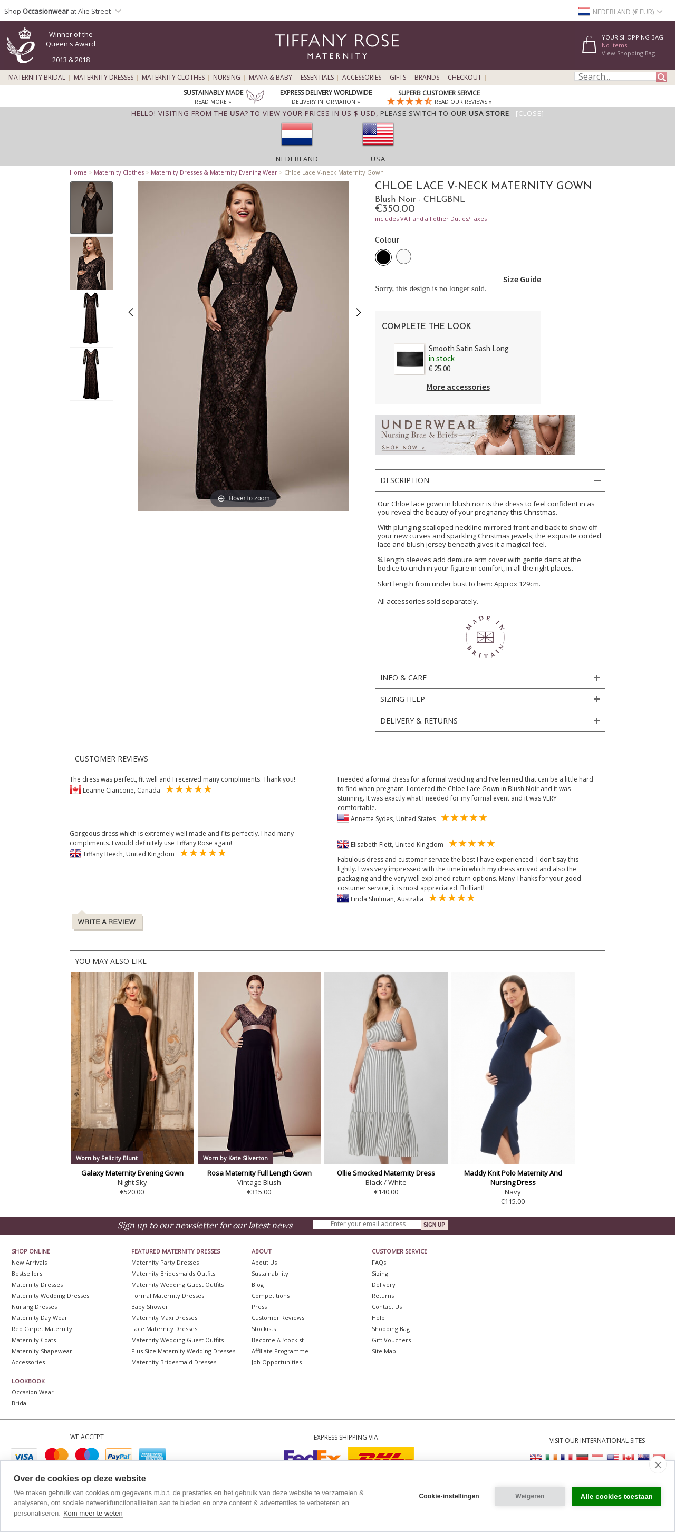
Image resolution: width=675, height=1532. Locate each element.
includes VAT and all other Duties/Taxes (431, 219)
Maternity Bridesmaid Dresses (173, 1362)
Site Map (384, 1351)
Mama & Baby (270, 77)
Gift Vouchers (391, 1340)
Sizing (380, 1273)
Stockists (264, 1329)
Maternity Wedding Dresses (50, 1295)
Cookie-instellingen (449, 1496)
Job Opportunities (277, 1362)
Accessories (361, 77)
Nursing (226, 77)
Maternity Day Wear (40, 1318)
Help (378, 1318)
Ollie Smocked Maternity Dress (386, 1173)
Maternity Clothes (173, 77)
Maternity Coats (34, 1340)
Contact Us (387, 1307)
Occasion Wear (33, 1392)
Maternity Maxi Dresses (164, 1318)
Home (78, 172)
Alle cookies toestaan (617, 1496)
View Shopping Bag (628, 53)
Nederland (297, 158)
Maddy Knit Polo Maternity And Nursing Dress (513, 1177)
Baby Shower (149, 1307)
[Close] (530, 113)
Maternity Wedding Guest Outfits (177, 1284)
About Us (264, 1262)
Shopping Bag (391, 1329)
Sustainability (270, 1273)
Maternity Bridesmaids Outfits (173, 1273)
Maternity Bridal (36, 77)
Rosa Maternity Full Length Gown (259, 1173)
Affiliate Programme (280, 1351)
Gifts (398, 77)
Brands (426, 77)
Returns (383, 1295)
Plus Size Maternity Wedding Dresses (183, 1351)
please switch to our (444, 113)
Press (259, 1307)
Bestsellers (27, 1273)
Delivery (384, 1284)
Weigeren (529, 1496)
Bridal (20, 1403)
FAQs (379, 1262)
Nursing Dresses (34, 1307)
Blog (258, 1284)
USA (378, 158)
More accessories (458, 386)
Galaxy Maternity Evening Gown (132, 1173)
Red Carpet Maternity (42, 1329)
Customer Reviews (278, 1318)
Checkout (464, 77)
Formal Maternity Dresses (167, 1295)
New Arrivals (29, 1262)
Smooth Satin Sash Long (469, 348)
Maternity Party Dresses (165, 1262)
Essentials (317, 77)
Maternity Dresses (103, 77)
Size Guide (522, 279)
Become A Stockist (278, 1340)
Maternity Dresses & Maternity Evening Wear (214, 172)
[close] (658, 1464)
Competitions (271, 1295)
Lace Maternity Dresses (164, 1329)
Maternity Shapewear (42, 1351)
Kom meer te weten (93, 1513)
